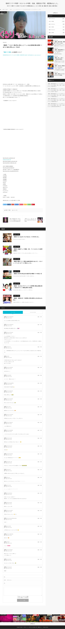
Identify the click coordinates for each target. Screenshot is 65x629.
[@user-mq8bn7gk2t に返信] (39, 534)
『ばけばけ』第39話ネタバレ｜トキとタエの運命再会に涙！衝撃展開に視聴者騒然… (59, 70)
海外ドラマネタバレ (57, 24)
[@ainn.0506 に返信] (39, 526)
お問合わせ (32, 623)
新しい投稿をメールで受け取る (23, 597)
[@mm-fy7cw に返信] (39, 485)
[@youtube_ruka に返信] (39, 461)
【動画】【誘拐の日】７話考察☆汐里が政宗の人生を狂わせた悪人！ (27, 299)
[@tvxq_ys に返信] (39, 477)
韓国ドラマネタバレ (57, 29)
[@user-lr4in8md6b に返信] (39, 367)
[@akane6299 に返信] (39, 559)
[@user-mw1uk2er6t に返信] (39, 414)
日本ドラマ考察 (57, 21)
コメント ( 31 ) (13, 312)
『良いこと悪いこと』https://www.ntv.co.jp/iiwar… (58, 53)
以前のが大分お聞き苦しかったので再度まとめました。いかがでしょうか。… (59, 45)
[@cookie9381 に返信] (39, 375)
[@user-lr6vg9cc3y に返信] (39, 422)
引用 (41, 324)
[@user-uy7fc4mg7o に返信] (39, 332)
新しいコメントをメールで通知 (23, 596)
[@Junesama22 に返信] (39, 567)
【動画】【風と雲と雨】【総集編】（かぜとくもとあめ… (59, 42)
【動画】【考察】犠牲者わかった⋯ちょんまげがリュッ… (59, 50)
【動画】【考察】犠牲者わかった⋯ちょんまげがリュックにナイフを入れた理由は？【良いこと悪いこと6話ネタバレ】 (56, 85)
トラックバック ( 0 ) (33, 312)
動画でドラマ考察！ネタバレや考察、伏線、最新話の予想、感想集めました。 (32, 3)
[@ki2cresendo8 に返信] (39, 438)
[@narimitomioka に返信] (39, 493)
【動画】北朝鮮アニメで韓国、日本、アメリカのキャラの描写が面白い (27, 250)
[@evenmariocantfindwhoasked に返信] (39, 518)
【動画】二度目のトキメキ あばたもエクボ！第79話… (59, 74)
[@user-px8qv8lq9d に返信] (39, 430)
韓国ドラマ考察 (5, 9)
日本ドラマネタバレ (57, 18)
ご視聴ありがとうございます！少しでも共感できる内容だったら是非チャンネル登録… (59, 61)
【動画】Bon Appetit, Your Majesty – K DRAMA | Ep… (26, 237)
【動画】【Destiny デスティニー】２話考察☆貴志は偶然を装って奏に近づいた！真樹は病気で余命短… (27, 286)
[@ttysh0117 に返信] (39, 469)
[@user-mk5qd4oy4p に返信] (39, 324)
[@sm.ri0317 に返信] (39, 406)
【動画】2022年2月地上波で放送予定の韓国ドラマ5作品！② (27, 273)
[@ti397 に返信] (39, 356)
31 (16, 210)
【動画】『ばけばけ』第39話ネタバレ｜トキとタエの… (59, 66)
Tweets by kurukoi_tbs (7, 159)
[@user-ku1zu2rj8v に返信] (39, 510)
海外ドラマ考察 (57, 27)
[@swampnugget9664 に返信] (39, 383)
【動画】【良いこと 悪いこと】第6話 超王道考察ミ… (59, 58)
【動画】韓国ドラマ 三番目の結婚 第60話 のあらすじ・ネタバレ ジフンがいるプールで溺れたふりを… (27, 262)
